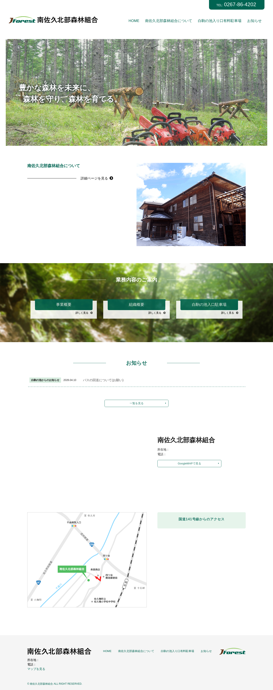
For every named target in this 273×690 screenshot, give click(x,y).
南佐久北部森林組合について (168, 21)
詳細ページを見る (98, 178)
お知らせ (254, 21)
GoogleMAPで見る (189, 463)
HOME (134, 21)
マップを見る (36, 669)
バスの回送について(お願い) (104, 380)
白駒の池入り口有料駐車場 (219, 21)
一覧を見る (137, 403)
